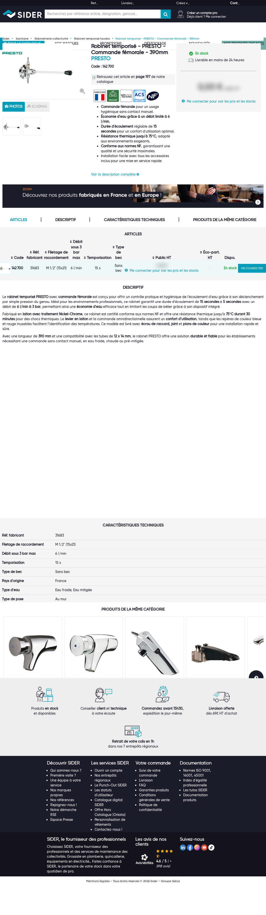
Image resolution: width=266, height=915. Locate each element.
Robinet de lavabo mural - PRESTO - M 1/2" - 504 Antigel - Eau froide (92, 662)
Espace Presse (61, 849)
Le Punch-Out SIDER (111, 814)
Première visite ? (63, 805)
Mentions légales (98, 910)
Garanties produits (154, 819)
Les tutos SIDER (195, 819)
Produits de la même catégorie (224, 220)
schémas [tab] (37, 106)
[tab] (66, 792)
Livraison (146, 810)
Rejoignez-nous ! (63, 834)
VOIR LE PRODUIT (33, 692)
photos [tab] (13, 106)
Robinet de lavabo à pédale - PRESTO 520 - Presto (211, 662)
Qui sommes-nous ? (66, 800)
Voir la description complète (115, 174)
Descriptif (65, 220)
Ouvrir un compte (108, 800)
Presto (101, 58)
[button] (82, 92)
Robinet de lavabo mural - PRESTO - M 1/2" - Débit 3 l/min (32, 662)
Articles (18, 220)
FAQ (142, 814)
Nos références (62, 829)
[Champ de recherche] (103, 14)
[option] (45, 70)
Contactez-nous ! (108, 859)
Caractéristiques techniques (134, 220)
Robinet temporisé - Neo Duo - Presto (152, 660)
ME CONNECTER (252, 268)
